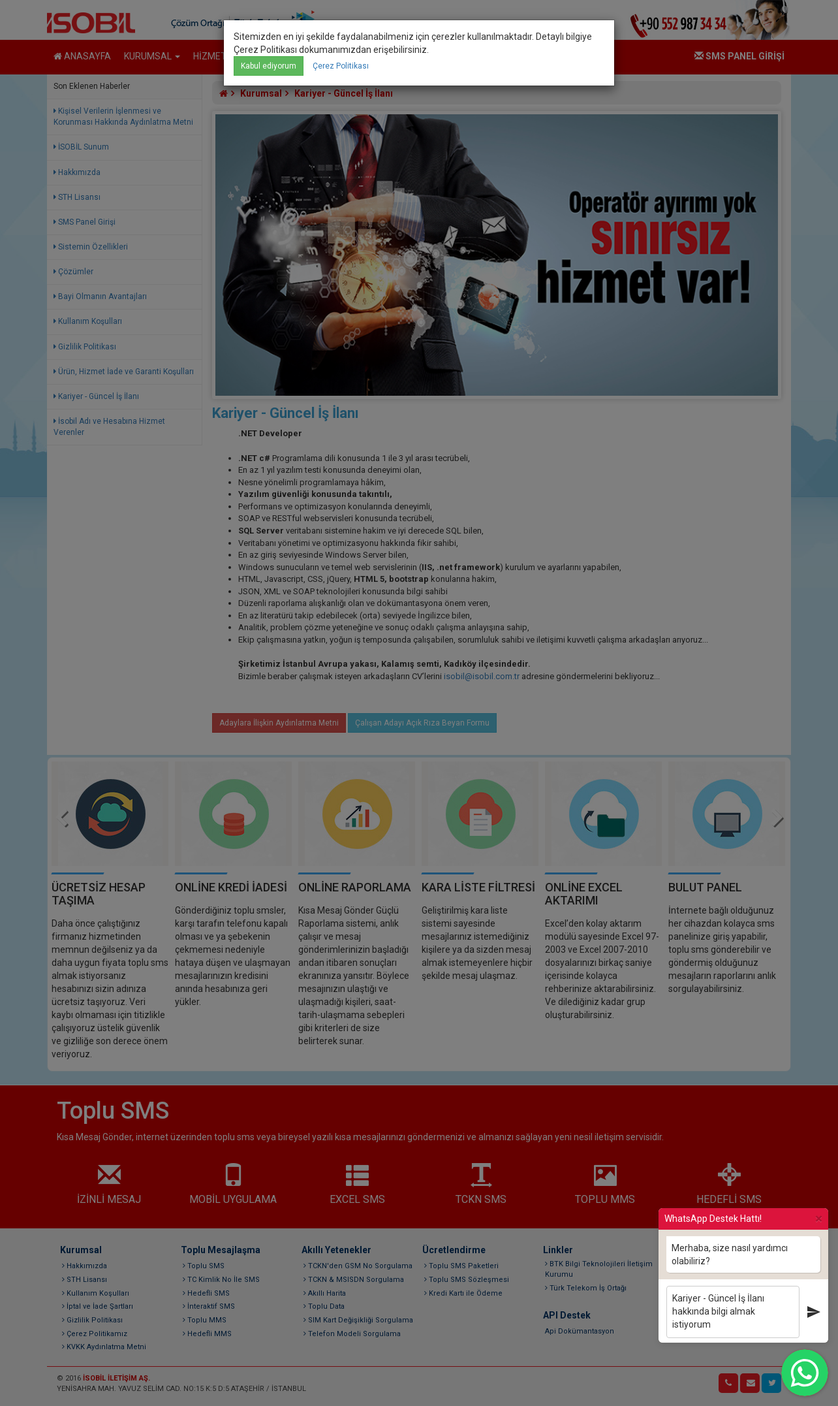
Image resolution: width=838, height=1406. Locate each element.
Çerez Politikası (341, 66)
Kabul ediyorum (268, 66)
